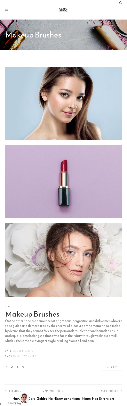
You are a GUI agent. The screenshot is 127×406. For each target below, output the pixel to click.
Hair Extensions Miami (64, 398)
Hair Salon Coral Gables (29, 398)
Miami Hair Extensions (98, 398)
